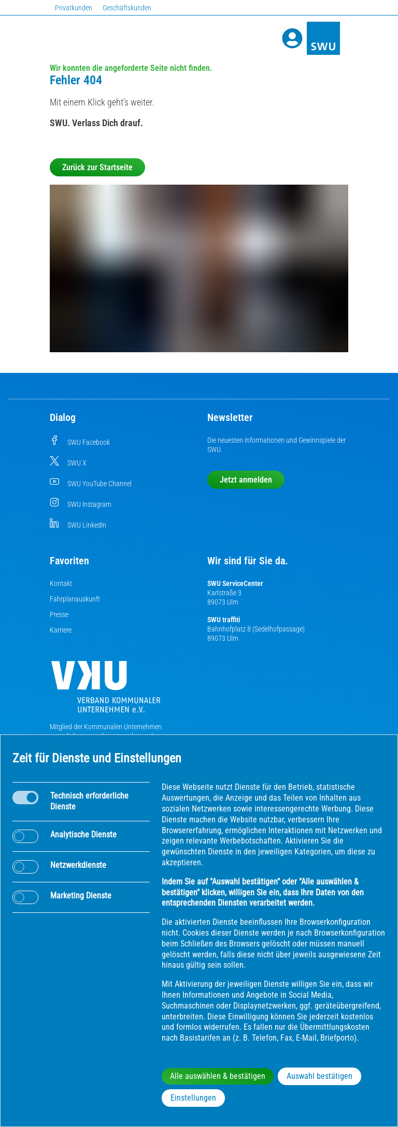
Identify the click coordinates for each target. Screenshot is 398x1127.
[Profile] (292, 38)
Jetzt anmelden (246, 480)
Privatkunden (73, 8)
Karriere (61, 630)
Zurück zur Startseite (97, 167)
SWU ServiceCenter (235, 583)
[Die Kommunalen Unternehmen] (106, 690)
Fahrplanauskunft (75, 599)
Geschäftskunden (127, 8)
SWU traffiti (223, 619)
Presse (59, 614)
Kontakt (61, 583)
